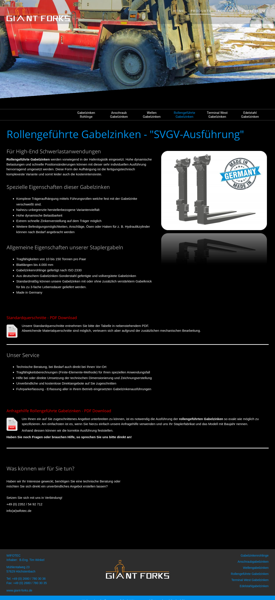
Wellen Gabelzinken (152, 115)
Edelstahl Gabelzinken (250, 115)
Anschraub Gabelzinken (119, 115)
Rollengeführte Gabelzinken (184, 115)
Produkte (201, 11)
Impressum (253, 11)
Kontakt (227, 11)
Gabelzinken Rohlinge (86, 115)
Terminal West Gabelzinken (217, 115)
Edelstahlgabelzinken (254, 586)
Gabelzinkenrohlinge (255, 555)
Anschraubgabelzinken (253, 561)
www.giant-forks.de (19, 590)
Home (179, 11)
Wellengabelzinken (255, 567)
